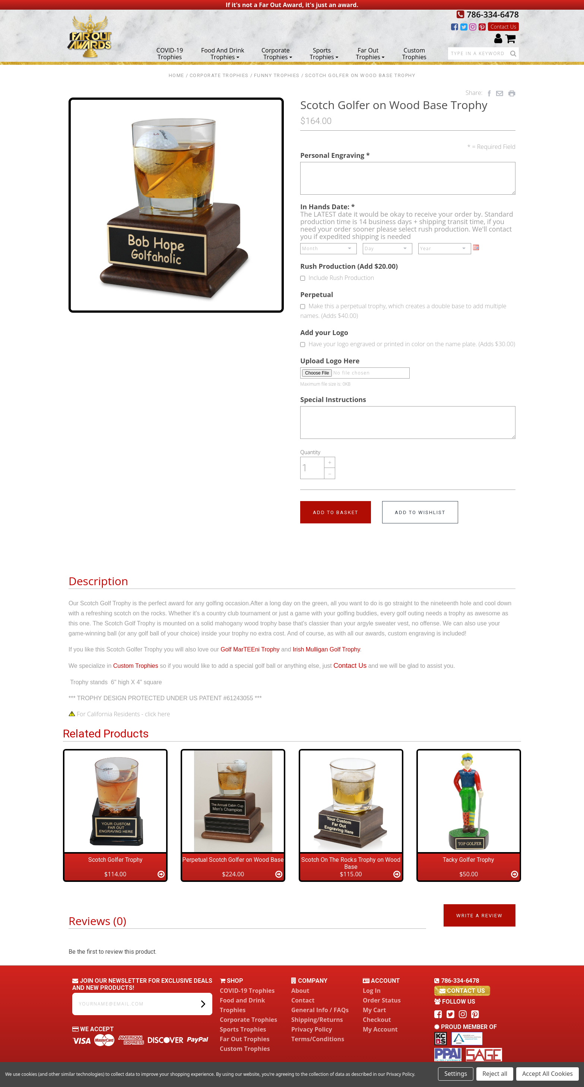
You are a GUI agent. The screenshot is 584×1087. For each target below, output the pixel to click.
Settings (455, 1074)
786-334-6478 (488, 14)
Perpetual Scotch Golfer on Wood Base (233, 859)
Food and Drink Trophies (222, 53)
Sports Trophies (324, 53)
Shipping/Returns (317, 1020)
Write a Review (479, 915)
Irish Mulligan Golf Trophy (326, 649)
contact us (462, 990)
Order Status (382, 1000)
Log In (372, 990)
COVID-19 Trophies (169, 53)
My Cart (374, 1010)
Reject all (494, 1074)
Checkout (377, 1020)
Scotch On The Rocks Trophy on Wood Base (350, 863)
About (300, 990)
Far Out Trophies (370, 53)
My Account (380, 1029)
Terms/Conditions (317, 1039)
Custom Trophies (414, 53)
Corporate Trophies (276, 53)
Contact (302, 1000)
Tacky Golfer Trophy (468, 859)
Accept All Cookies (547, 1074)
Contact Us (503, 26)
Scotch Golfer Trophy (115, 859)
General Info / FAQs (320, 1010)
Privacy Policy (311, 1029)
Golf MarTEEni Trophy (249, 649)
